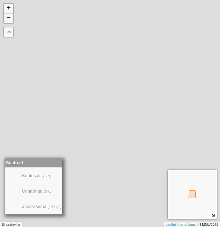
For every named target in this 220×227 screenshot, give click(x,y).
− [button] (9, 18)
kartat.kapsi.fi (189, 224)
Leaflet (170, 224)
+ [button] (9, 8)
